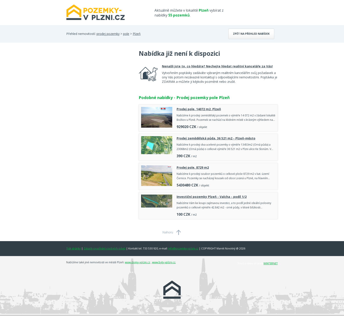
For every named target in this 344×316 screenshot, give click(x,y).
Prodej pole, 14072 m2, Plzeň (199, 109)
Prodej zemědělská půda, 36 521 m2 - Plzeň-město (216, 138)
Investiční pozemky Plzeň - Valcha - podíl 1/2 (212, 197)
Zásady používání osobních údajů (104, 248)
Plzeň (137, 34)
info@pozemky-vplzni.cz (183, 248)
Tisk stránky (73, 248)
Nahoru (167, 232)
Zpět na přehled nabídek (251, 34)
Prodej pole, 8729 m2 (193, 167)
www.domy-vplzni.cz (137, 262)
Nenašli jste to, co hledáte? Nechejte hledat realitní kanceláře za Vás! (217, 66)
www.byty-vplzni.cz (163, 262)
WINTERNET (270, 263)
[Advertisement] (99, 84)
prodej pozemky (108, 34)
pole (126, 34)
